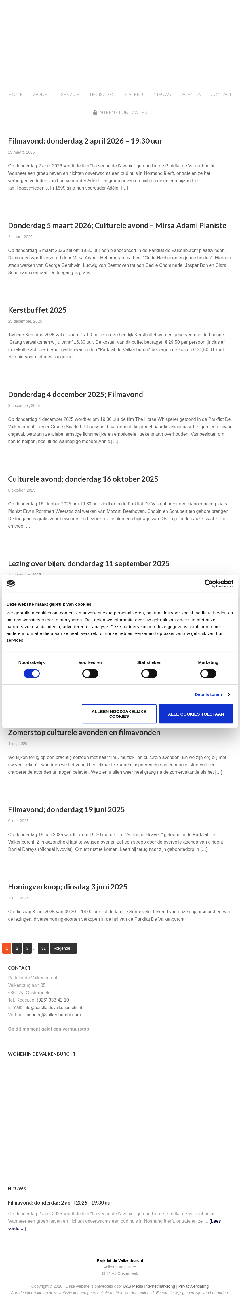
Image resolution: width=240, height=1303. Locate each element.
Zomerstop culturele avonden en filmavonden (84, 732)
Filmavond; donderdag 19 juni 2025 (66, 809)
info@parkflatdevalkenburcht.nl (53, 1007)
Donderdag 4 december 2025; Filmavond (75, 394)
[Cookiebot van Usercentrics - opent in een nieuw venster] (208, 583)
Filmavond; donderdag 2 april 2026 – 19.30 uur (85, 140)
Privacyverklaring (193, 1286)
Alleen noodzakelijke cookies (119, 714)
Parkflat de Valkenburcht (125, 23)
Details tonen (208, 694)
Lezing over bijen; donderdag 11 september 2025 (89, 563)
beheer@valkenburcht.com (53, 1014)
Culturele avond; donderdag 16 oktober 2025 (83, 478)
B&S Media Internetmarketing (149, 1286)
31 (43, 948)
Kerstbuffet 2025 (37, 309)
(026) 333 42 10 (53, 1000)
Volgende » (63, 948)
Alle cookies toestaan (196, 714)
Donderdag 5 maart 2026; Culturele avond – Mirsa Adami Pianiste (117, 225)
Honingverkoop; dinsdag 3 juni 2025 (67, 886)
